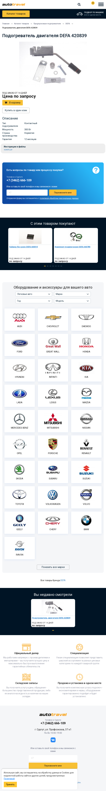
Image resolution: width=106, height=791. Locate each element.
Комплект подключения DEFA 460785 (72, 247)
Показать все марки (53, 567)
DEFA (63, 580)
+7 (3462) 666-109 (85, 4)
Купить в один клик (16, 110)
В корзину (13, 102)
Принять (10, 784)
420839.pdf (8, 150)
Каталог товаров (16, 13)
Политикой (9, 779)
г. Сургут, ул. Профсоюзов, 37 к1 (53, 729)
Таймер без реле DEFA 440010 (23, 247)
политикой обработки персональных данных (59, 198)
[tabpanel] (30, 245)
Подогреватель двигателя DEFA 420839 (51, 618)
